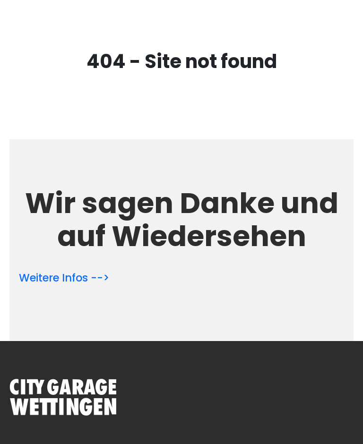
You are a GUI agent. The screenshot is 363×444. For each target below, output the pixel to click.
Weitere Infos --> (64, 277)
